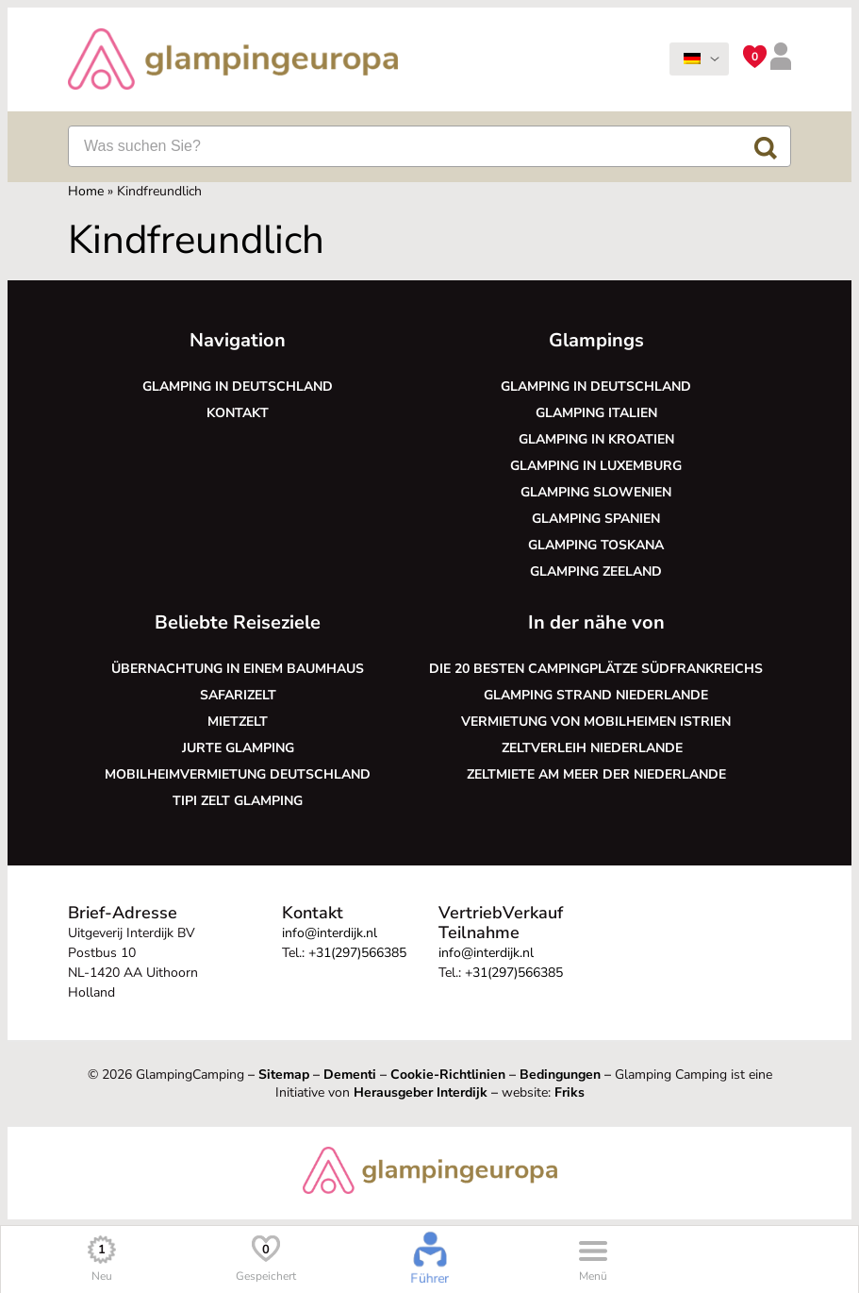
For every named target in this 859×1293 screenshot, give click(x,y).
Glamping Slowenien (595, 492)
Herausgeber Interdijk (420, 1092)
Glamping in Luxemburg (596, 466)
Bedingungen (560, 1074)
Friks (569, 1092)
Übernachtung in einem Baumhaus (237, 669)
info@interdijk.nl (329, 933)
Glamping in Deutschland (237, 386)
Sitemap (283, 1074)
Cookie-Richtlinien (447, 1074)
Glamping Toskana (596, 545)
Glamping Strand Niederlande (596, 695)
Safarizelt (238, 695)
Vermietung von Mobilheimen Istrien (596, 721)
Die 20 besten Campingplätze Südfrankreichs (596, 669)
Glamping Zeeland (596, 571)
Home (86, 191)
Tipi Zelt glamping (238, 801)
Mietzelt (237, 721)
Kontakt (237, 413)
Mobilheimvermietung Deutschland (238, 774)
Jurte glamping (238, 748)
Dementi (349, 1074)
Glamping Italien (596, 413)
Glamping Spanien (596, 519)
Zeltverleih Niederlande (596, 748)
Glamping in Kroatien (596, 439)
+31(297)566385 (357, 953)
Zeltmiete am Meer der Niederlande (596, 774)
